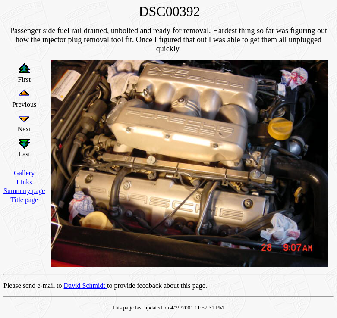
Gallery (24, 173)
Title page (24, 199)
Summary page (24, 190)
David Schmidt (85, 285)
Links (24, 182)
